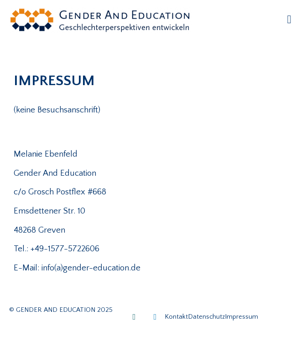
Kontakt (176, 317)
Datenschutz (206, 317)
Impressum (241, 317)
